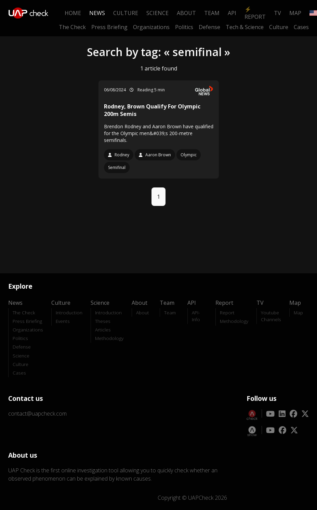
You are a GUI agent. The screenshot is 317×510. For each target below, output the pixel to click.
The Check (72, 27)
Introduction (69, 312)
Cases (301, 27)
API (232, 13)
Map (295, 13)
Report (227, 312)
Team (212, 13)
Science (157, 13)
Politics (184, 27)
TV (277, 13)
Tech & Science (245, 27)
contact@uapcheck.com (37, 413)
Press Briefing (109, 27)
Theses (102, 321)
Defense (209, 27)
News (97, 13)
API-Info (196, 316)
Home (73, 13)
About (186, 13)
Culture (125, 13)
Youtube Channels (271, 316)
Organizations (151, 27)
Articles (103, 329)
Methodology (109, 338)
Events (63, 321)
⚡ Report (255, 13)
